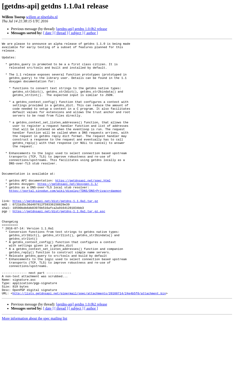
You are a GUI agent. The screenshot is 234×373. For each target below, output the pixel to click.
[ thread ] (61, 33)
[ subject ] (76, 33)
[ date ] (48, 33)
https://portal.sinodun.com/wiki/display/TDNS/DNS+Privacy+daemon (65, 221)
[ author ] (91, 33)
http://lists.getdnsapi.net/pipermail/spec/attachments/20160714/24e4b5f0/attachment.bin (89, 344)
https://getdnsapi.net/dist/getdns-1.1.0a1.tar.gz (55, 233)
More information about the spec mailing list (34, 369)
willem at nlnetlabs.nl (42, 17)
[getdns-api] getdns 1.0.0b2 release (81, 29)
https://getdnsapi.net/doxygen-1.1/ (67, 212)
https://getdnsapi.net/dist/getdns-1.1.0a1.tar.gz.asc (59, 245)
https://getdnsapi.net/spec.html (83, 208)
